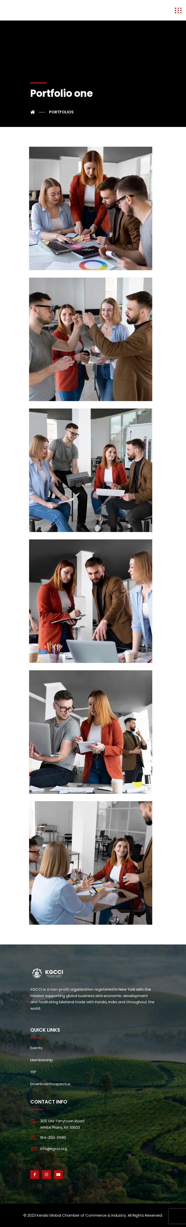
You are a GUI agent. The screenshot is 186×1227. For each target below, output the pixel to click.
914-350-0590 (53, 1137)
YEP (33, 1071)
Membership (41, 1060)
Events (36, 1047)
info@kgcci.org (53, 1148)
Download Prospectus (50, 1083)
